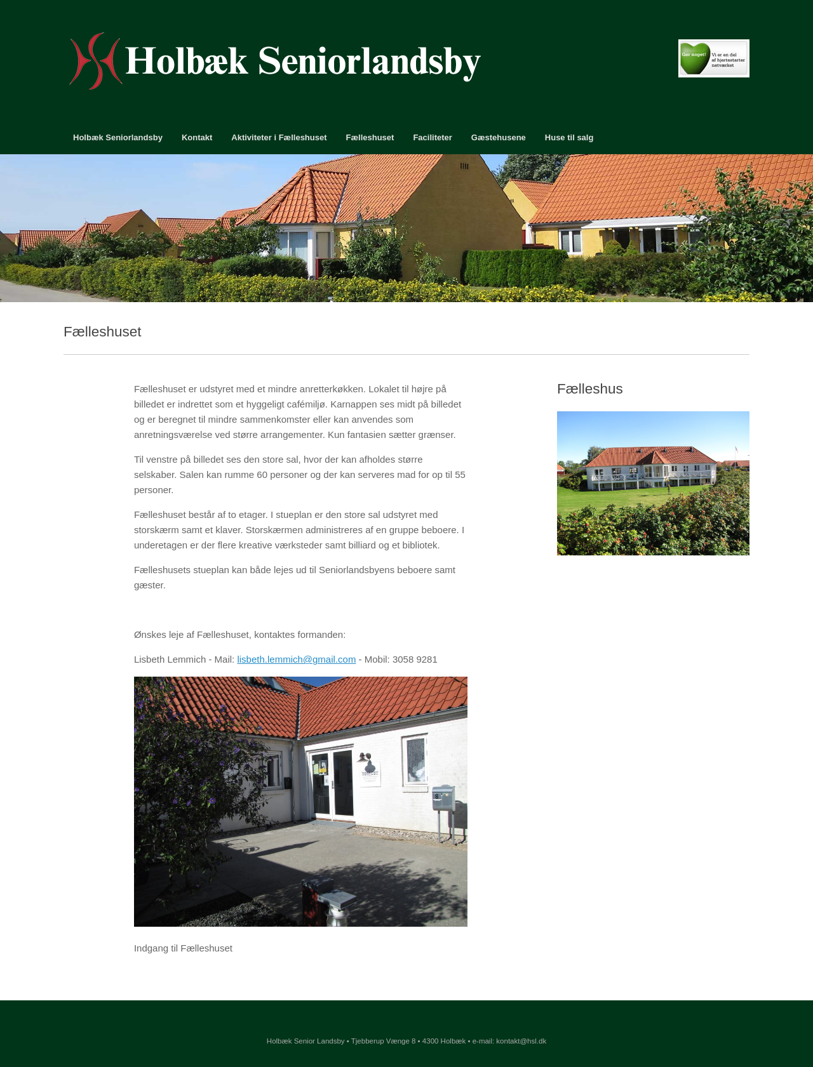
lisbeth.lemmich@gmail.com (296, 659)
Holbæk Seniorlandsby (118, 137)
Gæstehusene (498, 137)
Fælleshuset (370, 137)
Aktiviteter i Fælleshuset (278, 137)
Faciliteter (432, 137)
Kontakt (197, 137)
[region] (406, 228)
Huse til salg (569, 137)
